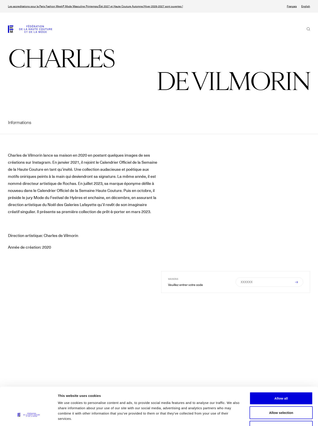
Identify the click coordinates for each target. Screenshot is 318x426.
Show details (231, 417)
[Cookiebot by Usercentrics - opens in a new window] (28, 417)
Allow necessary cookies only (281, 397)
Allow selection (281, 383)
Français (292, 6)
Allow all (281, 368)
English (305, 6)
